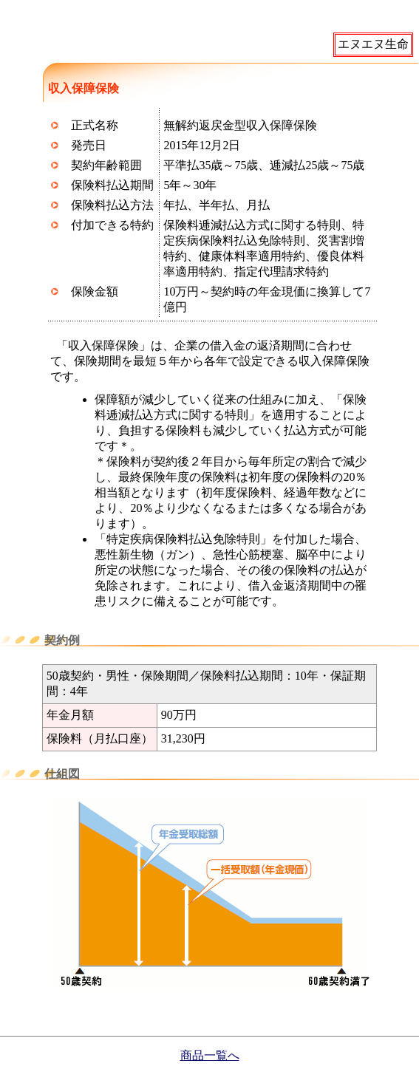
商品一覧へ (209, 1055)
